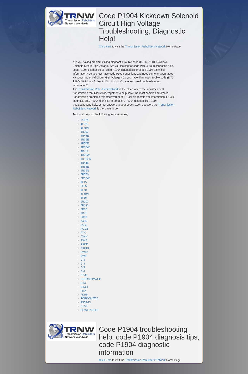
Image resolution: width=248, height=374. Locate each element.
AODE (84, 228)
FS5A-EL (86, 302)
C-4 (83, 263)
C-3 (83, 259)
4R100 (85, 131)
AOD (83, 224)
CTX (83, 282)
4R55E (85, 139)
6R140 (85, 205)
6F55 (84, 197)
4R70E (85, 143)
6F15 (84, 182)
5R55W (85, 178)
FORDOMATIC (90, 298)
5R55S (85, 174)
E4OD (84, 286)
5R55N (85, 170)
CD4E (84, 275)
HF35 (84, 306)
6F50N (85, 193)
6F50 (84, 189)
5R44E (85, 162)
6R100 (85, 201)
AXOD (84, 244)
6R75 (84, 213)
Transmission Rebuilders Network (145, 46)
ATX (83, 232)
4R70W (85, 147)
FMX (83, 290)
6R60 (84, 209)
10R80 (85, 120)
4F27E (85, 124)
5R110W (86, 158)
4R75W (85, 155)
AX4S (84, 240)
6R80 (84, 217)
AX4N (84, 236)
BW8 (83, 255)
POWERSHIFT (90, 310)
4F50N (85, 127)
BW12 (84, 251)
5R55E (85, 166)
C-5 (83, 267)
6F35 (84, 186)
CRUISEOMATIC (91, 279)
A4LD (84, 220)
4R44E (85, 135)
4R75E (85, 151)
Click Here (105, 46)
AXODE (85, 248)
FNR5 (84, 294)
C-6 (83, 271)
